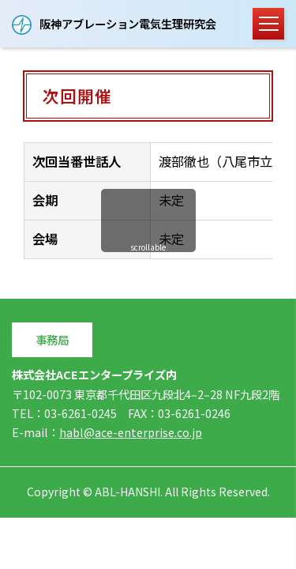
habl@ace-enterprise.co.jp (130, 432)
